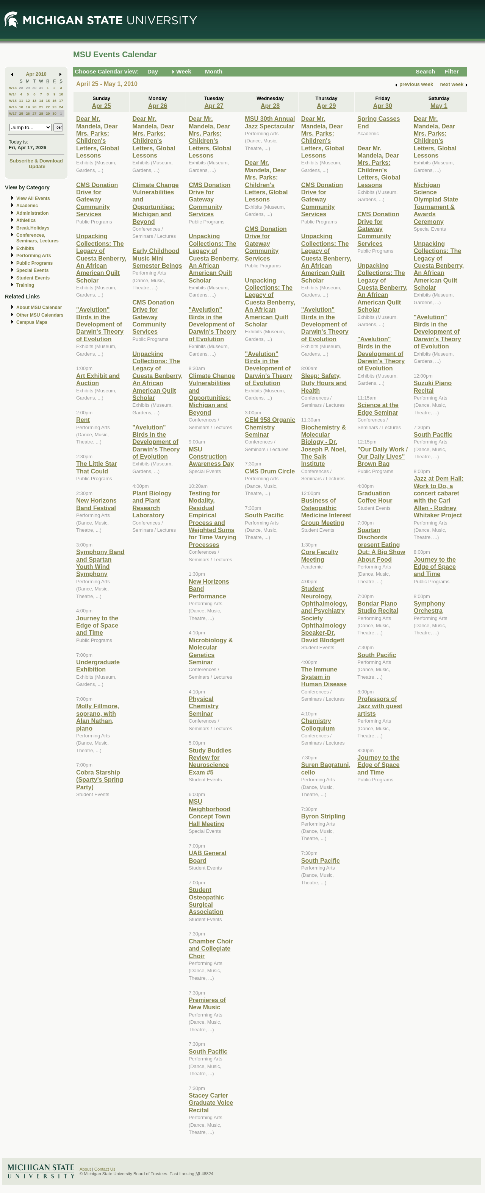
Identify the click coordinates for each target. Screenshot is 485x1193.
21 (41, 107)
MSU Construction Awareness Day (211, 456)
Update (37, 166)
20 (34, 107)
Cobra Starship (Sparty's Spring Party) (99, 779)
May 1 (438, 105)
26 (28, 113)
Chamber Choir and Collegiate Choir (211, 948)
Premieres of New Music (207, 1003)
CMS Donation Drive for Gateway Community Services (97, 199)
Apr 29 (326, 105)
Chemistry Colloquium (318, 724)
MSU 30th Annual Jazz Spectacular (270, 122)
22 (48, 107)
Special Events (32, 270)
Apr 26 (157, 105)
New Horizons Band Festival (96, 504)
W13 (13, 88)
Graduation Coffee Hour (374, 497)
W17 (13, 113)
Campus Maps (31, 322)
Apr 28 (270, 105)
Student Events (33, 278)
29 (28, 88)
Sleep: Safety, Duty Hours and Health (324, 383)
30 (34, 88)
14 (41, 100)
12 (28, 100)
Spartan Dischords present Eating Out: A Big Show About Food (381, 544)
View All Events (33, 198)
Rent (83, 419)
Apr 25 (101, 105)
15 (48, 100)
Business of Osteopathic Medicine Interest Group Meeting (326, 511)
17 (61, 100)
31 (41, 88)
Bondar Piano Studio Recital (377, 607)
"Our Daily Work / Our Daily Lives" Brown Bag (382, 456)
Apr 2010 (36, 74)
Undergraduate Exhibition (98, 666)
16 (54, 100)
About (85, 1169)
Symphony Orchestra (429, 607)
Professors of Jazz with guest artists (379, 706)
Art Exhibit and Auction (98, 379)
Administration (32, 213)
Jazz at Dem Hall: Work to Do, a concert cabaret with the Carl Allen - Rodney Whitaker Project (439, 496)
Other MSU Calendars (40, 315)
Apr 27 (213, 105)
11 (21, 100)
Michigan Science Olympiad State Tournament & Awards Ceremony (436, 203)
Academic (27, 205)
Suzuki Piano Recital (433, 386)
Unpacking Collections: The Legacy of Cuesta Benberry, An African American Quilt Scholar (101, 258)
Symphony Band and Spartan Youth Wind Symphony (100, 562)
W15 (13, 100)
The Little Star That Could (96, 467)
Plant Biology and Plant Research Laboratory (151, 504)
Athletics (26, 220)
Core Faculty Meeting (319, 555)
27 (34, 113)
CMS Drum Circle (270, 471)
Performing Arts (33, 255)
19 (28, 107)
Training (25, 285)
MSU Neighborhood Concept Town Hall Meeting (209, 812)
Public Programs (34, 263)
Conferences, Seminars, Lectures (37, 238)
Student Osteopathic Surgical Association (206, 900)
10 (61, 94)
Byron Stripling (323, 816)
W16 (13, 107)
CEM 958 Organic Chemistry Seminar (270, 427)
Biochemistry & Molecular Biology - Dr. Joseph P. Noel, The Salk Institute (323, 445)
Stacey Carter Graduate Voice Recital (211, 1102)
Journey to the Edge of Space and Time (97, 625)
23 (54, 107)
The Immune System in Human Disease (324, 676)
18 (21, 107)
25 (21, 113)
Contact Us (105, 1169)
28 (21, 88)
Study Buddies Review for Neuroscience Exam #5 (210, 761)
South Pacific (208, 1051)
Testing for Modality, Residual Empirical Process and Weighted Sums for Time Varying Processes (212, 519)
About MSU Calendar (39, 307)
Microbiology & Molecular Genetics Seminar (211, 651)
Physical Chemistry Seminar (204, 706)
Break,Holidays (33, 228)
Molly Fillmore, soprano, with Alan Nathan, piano (97, 717)
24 (61, 107)
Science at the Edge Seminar (378, 408)
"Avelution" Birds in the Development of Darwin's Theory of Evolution (100, 324)
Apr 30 (382, 105)
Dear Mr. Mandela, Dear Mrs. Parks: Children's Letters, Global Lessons (97, 137)
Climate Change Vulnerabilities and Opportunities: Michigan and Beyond (155, 203)
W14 (13, 94)
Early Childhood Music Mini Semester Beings (157, 258)
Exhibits (25, 248)
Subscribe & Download (36, 161)
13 (34, 100)
